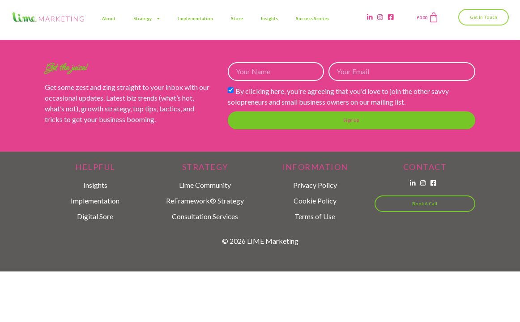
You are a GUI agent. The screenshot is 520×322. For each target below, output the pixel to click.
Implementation (195, 18)
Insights (269, 18)
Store (237, 18)
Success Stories (312, 18)
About (108, 18)
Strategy (146, 19)
